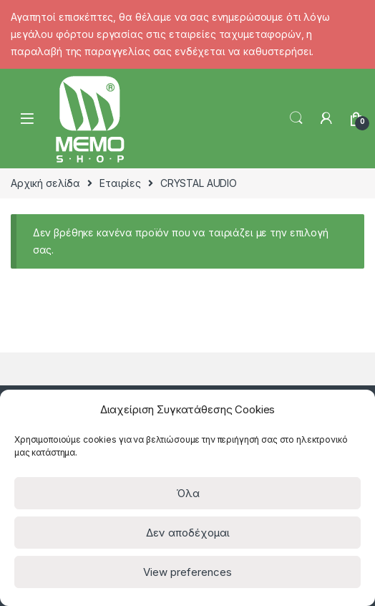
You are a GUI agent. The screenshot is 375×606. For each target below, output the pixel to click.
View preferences (187, 572)
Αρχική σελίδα (45, 183)
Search (296, 118)
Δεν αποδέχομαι (188, 532)
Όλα (188, 493)
